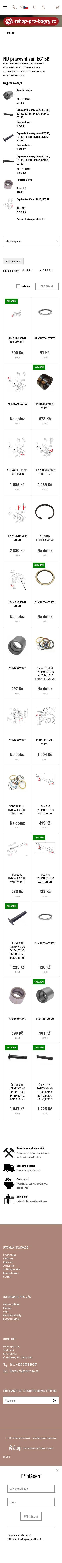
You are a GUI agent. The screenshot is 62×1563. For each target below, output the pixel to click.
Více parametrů (13, 261)
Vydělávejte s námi (11, 1269)
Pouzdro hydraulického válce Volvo (45, 809)
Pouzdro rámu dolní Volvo (17, 340)
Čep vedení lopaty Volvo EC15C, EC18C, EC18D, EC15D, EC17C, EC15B (33, 136)
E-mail (6, 1398)
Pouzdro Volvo (24, 90)
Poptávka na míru (11, 1318)
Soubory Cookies (10, 1273)
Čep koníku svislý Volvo (17, 538)
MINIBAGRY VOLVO (12, 67)
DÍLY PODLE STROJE (19, 63)
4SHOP (49, 1448)
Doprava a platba (11, 1304)
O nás (5, 1311)
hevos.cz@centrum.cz (22, 7)
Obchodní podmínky (12, 1315)
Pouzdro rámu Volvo (17, 604)
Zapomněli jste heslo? (20, 1535)
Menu (10, 33)
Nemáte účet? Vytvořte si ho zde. (26, 1539)
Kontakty (7, 1308)
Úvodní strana (9, 1254)
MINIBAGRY (36, 63)
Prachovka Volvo (44, 338)
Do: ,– (46, 270)
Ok (54, 1400)
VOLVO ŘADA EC (30, 67)
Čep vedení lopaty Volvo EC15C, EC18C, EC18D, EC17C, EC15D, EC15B (33, 160)
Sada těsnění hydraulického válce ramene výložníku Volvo (45, 673)
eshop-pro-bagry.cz (21, 1437)
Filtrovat (47, 286)
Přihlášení (31, 1516)
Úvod (5, 63)
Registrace (8, 1262)
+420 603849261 (15, 7)
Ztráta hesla (8, 1265)
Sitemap (7, 1276)
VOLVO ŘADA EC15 (12, 71)
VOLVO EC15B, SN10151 (34, 71)
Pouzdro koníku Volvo (44, 406)
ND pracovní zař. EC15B (13, 75)
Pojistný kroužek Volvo (45, 538)
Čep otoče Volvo (17, 404)
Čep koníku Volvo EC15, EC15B (33, 199)
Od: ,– (27, 270)
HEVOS (6, 1456)
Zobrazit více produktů (30, 219)
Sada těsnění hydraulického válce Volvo (17, 809)
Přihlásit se (8, 1258)
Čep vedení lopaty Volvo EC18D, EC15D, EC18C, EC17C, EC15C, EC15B (33, 113)
